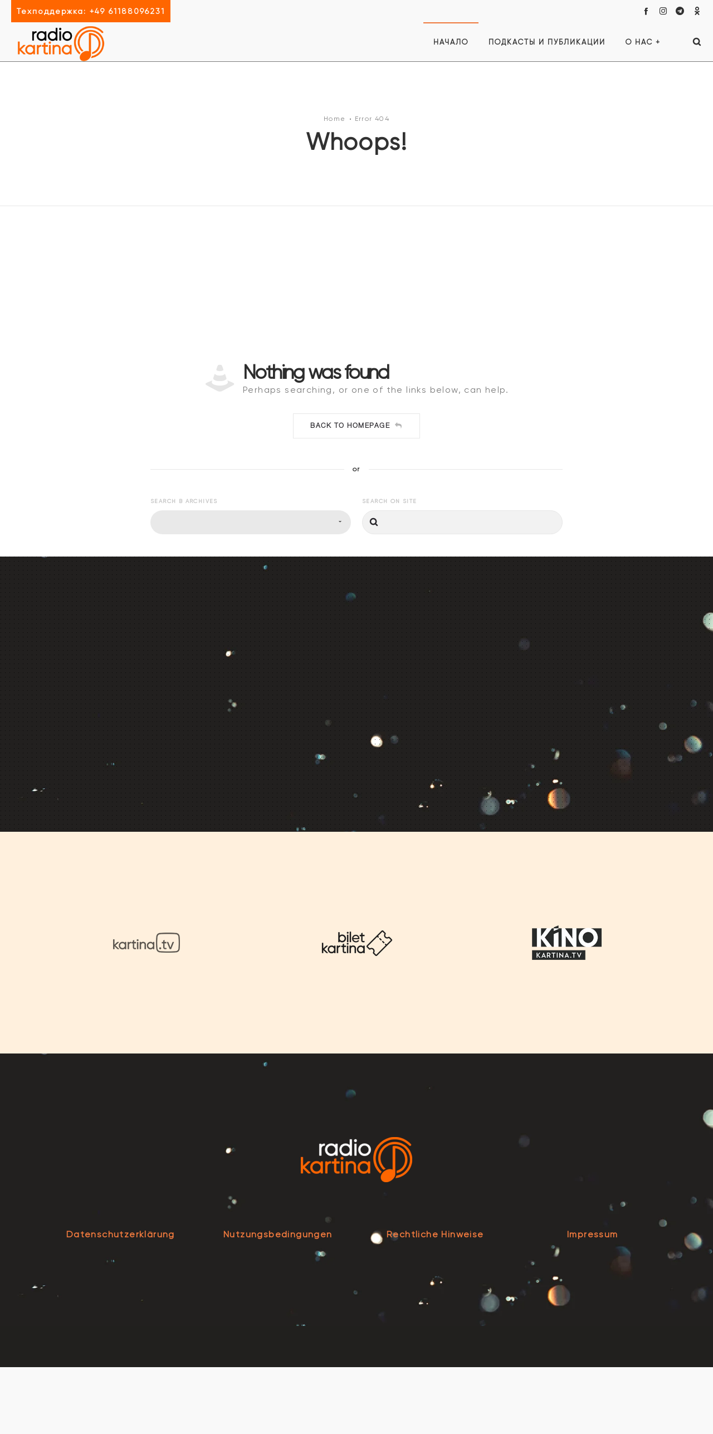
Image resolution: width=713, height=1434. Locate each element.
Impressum (592, 1301)
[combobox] (250, 590)
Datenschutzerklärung (120, 1301)
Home (335, 152)
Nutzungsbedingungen (278, 1301)
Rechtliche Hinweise (435, 1301)
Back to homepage (356, 493)
